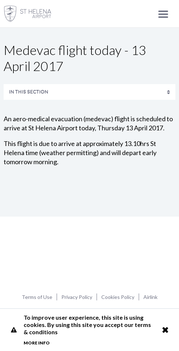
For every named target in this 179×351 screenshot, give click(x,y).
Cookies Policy (117, 297)
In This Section (28, 92)
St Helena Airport (89, 254)
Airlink (150, 297)
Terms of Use (37, 297)
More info (37, 343)
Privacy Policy (76, 297)
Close (165, 330)
